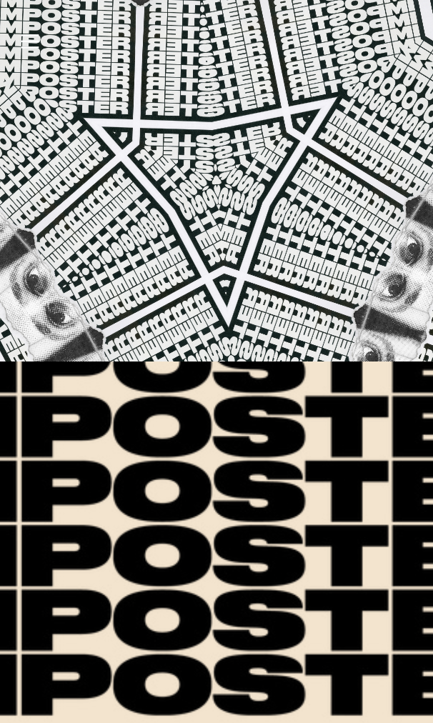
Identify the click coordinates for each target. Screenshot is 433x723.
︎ (30, 42)
